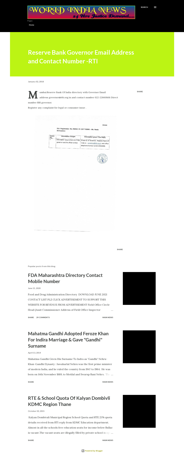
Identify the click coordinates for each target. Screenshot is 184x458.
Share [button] (140, 91)
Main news (107, 317)
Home (31, 25)
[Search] (144, 7)
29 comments (43, 317)
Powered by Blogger (92, 451)
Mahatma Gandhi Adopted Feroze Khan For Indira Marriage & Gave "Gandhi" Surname (68, 340)
